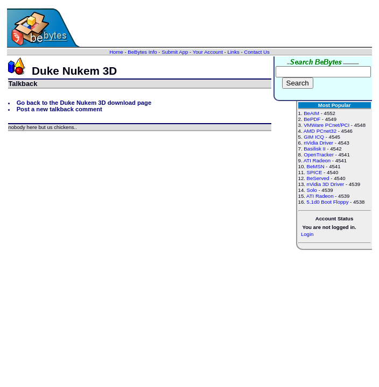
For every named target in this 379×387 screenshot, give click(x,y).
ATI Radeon (317, 160)
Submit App (175, 52)
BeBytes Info (142, 52)
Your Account (208, 52)
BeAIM (311, 113)
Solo (312, 190)
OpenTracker (319, 154)
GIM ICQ (314, 137)
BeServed (318, 178)
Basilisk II (315, 149)
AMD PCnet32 (320, 131)
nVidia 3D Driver (326, 184)
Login (307, 234)
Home (116, 52)
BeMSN (316, 166)
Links (233, 52)
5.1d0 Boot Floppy (328, 202)
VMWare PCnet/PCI (326, 125)
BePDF (312, 119)
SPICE (314, 172)
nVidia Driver (318, 143)
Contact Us (256, 52)
